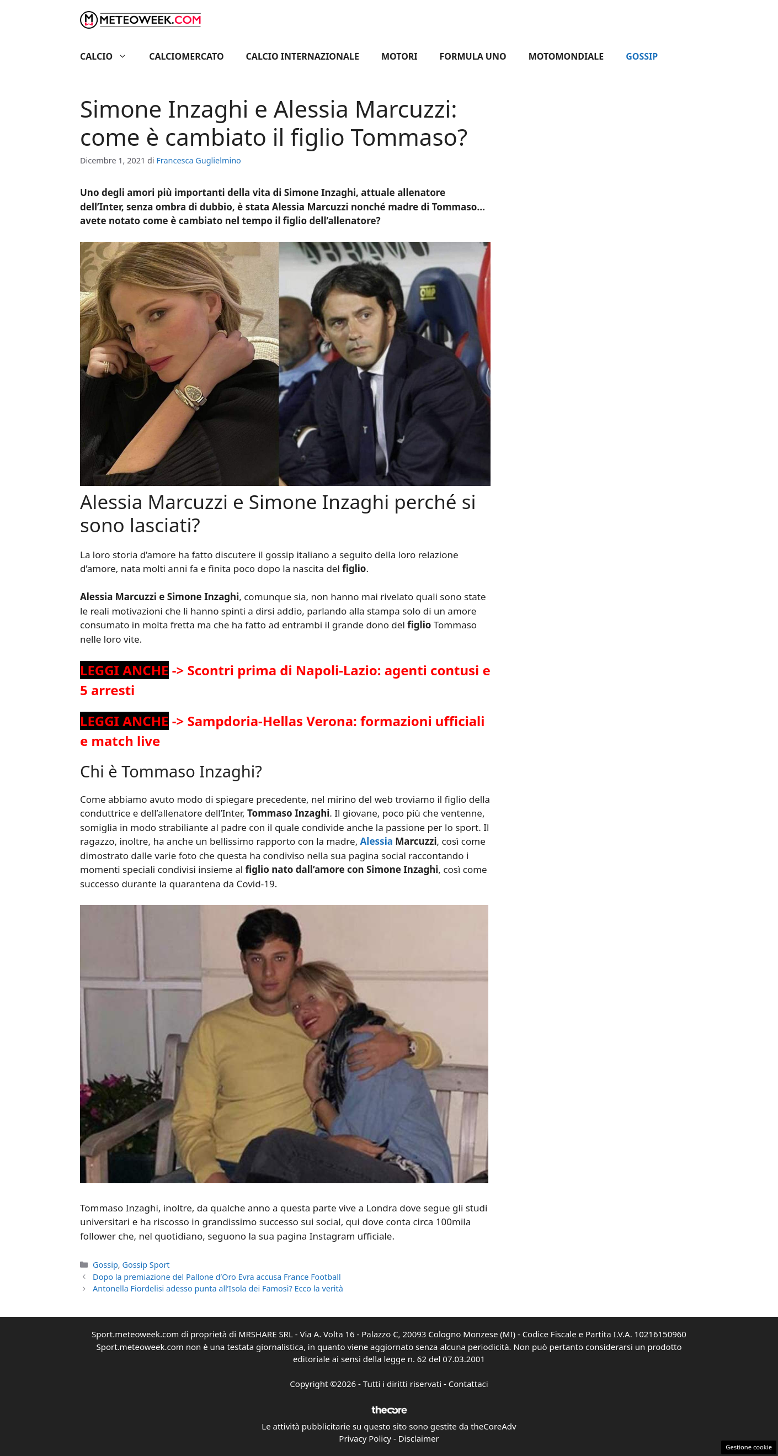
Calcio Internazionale (302, 56)
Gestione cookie (749, 1447)
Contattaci (468, 1383)
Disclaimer (418, 1438)
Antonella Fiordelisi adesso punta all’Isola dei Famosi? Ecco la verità (218, 1288)
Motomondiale (566, 56)
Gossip (642, 56)
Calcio (109, 56)
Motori (399, 56)
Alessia (375, 841)
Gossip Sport (145, 1264)
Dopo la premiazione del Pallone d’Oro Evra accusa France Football (217, 1277)
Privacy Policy (365, 1438)
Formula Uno (473, 56)
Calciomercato (186, 56)
